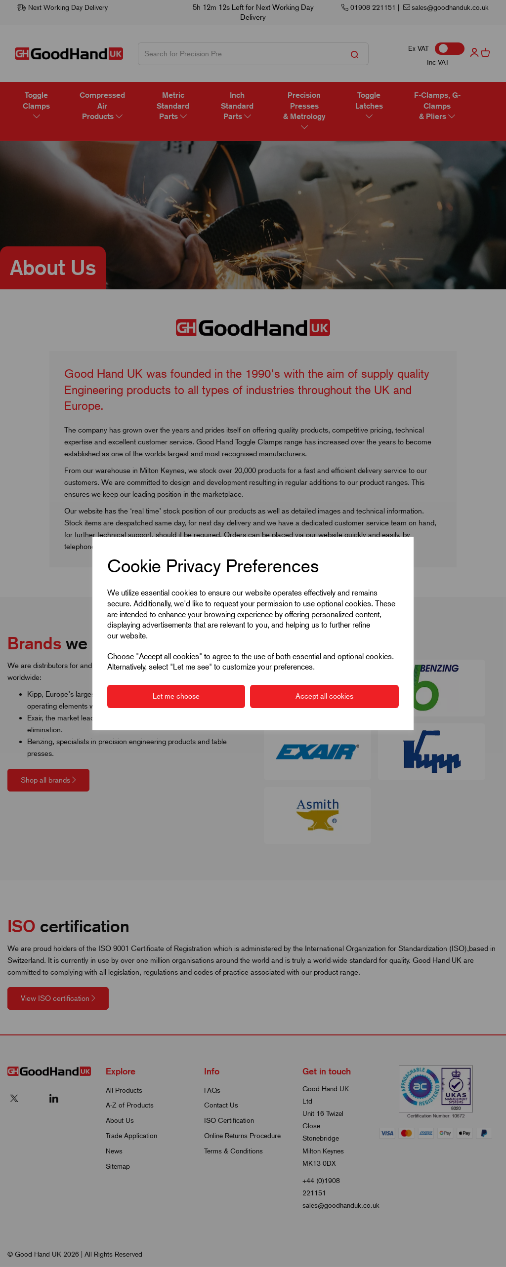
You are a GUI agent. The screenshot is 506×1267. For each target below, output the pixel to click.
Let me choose (176, 696)
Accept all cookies (324, 696)
